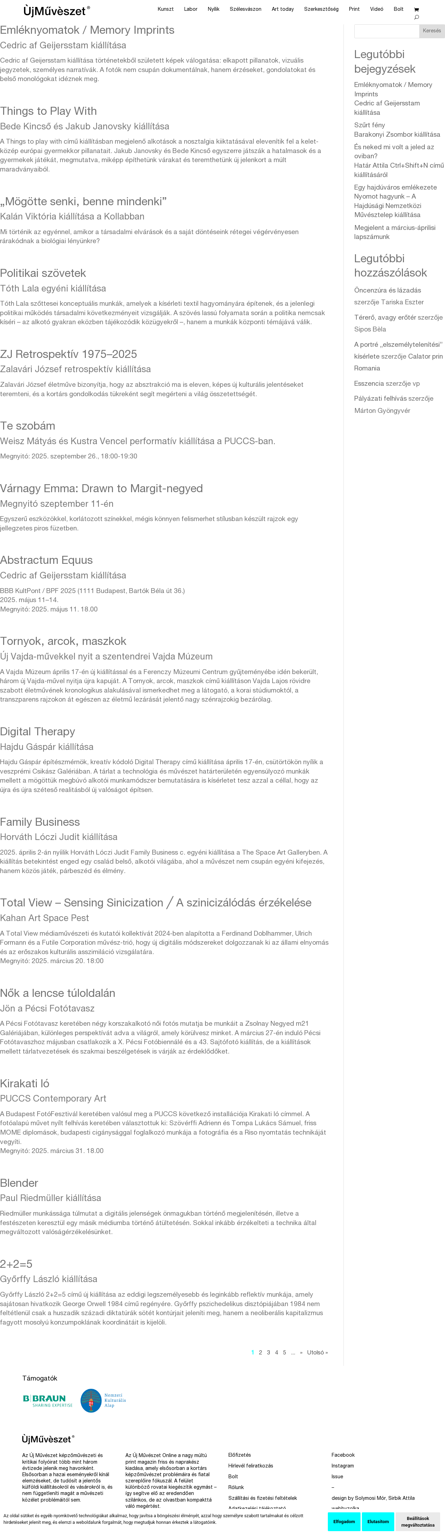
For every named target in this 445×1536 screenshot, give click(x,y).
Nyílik (213, 9)
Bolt (399, 9)
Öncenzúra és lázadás (387, 291)
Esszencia (369, 384)
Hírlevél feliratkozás (250, 1466)
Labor (190, 9)
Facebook (343, 1455)
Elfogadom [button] (344, 1521)
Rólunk (236, 1488)
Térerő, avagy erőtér (385, 318)
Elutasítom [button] (378, 1521)
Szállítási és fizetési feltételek (262, 1498)
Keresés (432, 31)
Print (354, 9)
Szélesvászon (245, 9)
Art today (283, 9)
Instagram (343, 1466)
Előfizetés (239, 1455)
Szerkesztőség (321, 9)
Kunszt (166, 9)
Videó (376, 9)
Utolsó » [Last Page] (317, 1353)
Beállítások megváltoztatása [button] (418, 1522)
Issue (337, 1477)
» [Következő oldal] (301, 1353)
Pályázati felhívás (380, 399)
